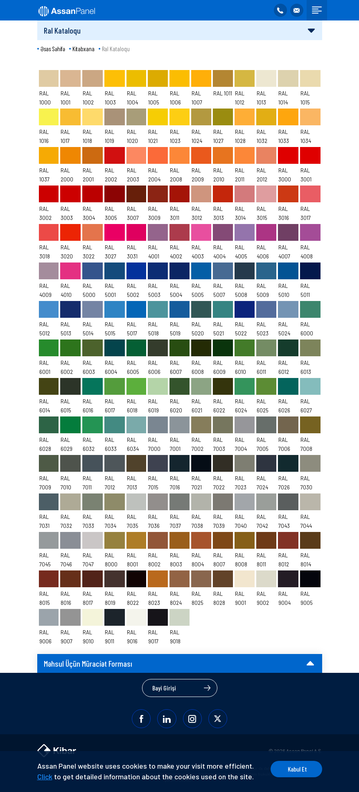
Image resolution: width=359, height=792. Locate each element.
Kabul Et (290, 758)
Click (75, 765)
